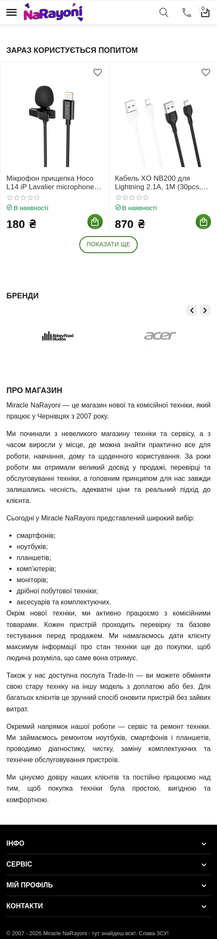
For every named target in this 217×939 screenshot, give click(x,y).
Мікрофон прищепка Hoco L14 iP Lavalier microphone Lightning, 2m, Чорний (50, 183)
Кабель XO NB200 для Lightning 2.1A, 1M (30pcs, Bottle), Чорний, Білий (158, 183)
